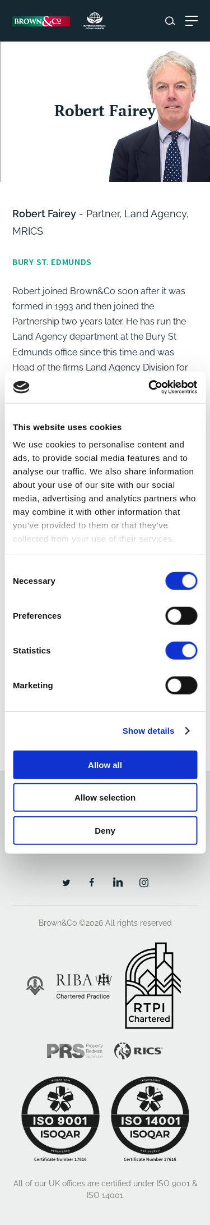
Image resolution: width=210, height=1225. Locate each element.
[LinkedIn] (117, 882)
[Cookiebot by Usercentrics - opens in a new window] (149, 387)
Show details (149, 730)
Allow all (105, 764)
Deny (105, 830)
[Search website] (170, 21)
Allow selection (105, 797)
